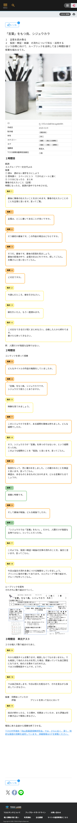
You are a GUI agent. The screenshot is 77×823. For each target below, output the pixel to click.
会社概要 (39, 817)
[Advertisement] (38, 757)
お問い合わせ (56, 813)
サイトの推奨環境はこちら (58, 817)
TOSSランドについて (12, 813)
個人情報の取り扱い (11, 817)
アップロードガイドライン (35, 813)
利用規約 (27, 817)
